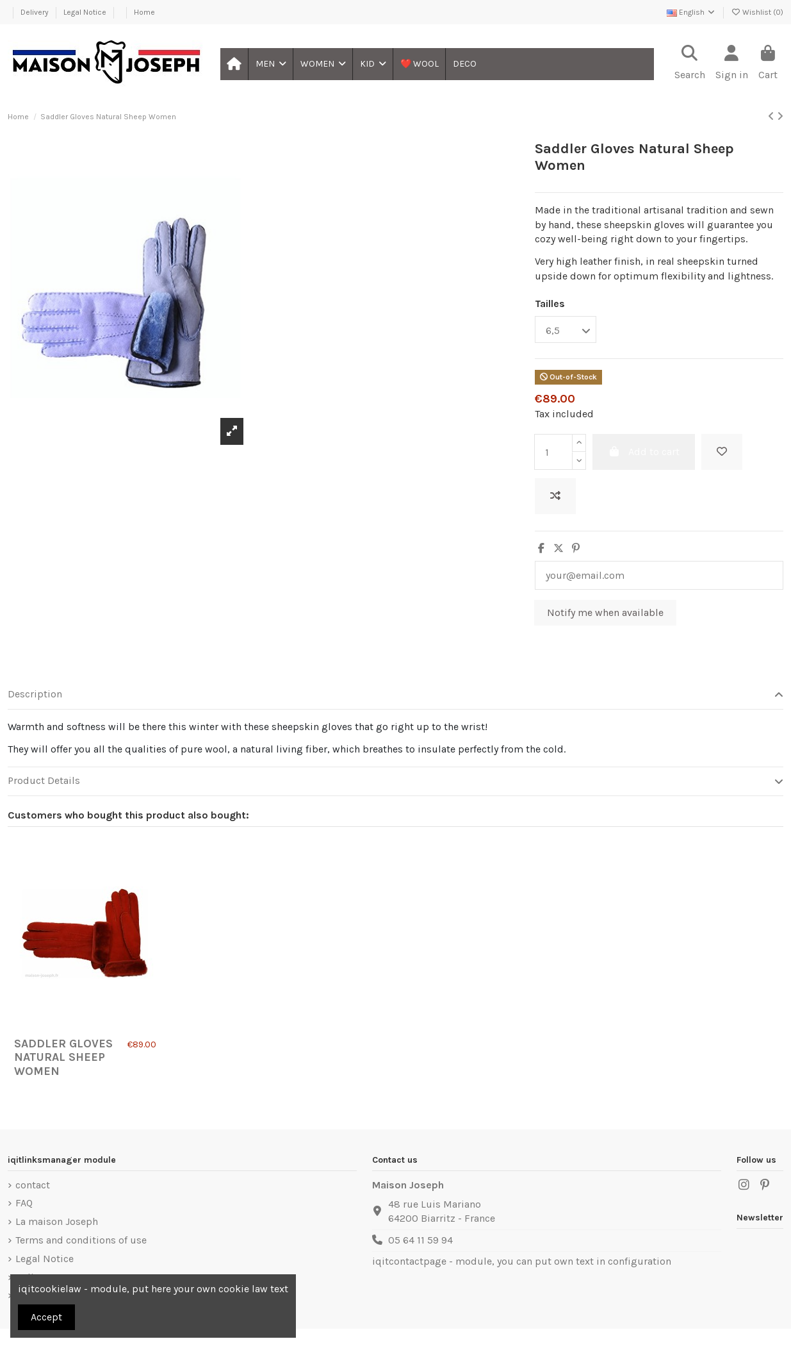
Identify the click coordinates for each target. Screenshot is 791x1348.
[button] (270, 64)
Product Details (395, 781)
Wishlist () (757, 12)
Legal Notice (85, 12)
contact (32, 1185)
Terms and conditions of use (81, 1240)
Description (395, 694)
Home (144, 12)
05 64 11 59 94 (420, 1240)
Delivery (35, 12)
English (691, 12)
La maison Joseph (56, 1221)
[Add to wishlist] (721, 452)
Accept (46, 1317)
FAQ (24, 1203)
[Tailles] (565, 329)
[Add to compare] (555, 496)
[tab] (395, 695)
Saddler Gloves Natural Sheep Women (63, 1057)
